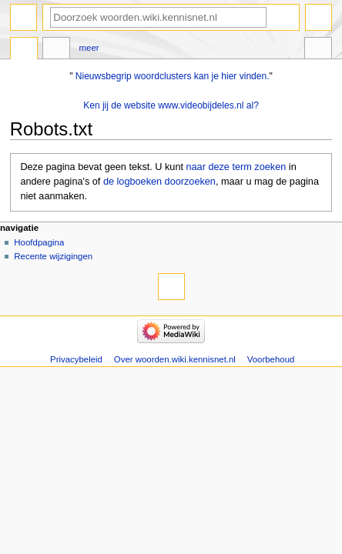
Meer (89, 47)
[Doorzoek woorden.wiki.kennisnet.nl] (158, 17)
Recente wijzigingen (53, 256)
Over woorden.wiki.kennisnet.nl (175, 359)
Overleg (56, 50)
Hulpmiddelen (318, 50)
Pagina (24, 50)
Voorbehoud (271, 359)
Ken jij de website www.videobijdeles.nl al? (171, 105)
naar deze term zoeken (236, 167)
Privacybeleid (76, 359)
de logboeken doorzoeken (159, 181)
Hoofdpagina (39, 242)
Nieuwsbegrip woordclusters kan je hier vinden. (172, 76)
